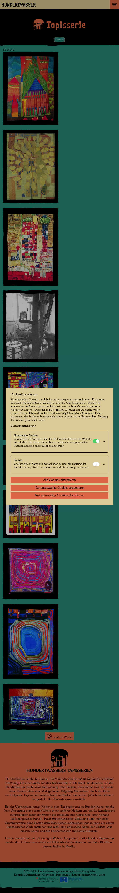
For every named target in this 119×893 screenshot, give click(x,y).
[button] (103, 441)
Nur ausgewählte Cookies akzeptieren (59, 488)
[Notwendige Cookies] (96, 441)
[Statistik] (96, 464)
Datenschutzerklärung (23, 426)
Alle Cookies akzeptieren (59, 480)
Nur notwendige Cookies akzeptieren (59, 495)
